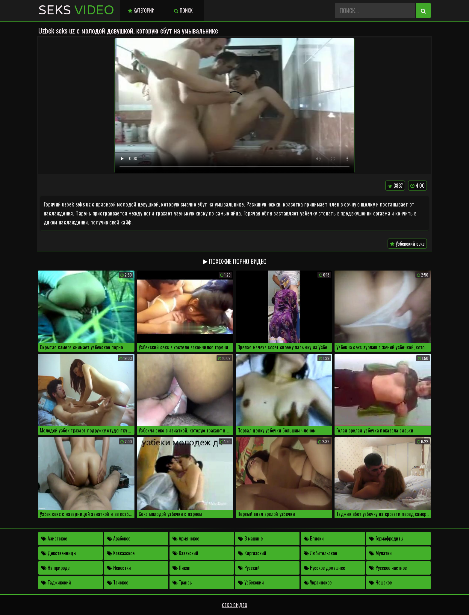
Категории (141, 10)
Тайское (117, 582)
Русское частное (388, 567)
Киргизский (252, 553)
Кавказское (120, 553)
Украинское (318, 582)
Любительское (320, 553)
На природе (55, 567)
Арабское (118, 538)
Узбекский (251, 582)
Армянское (186, 538)
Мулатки (380, 553)
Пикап (181, 567)
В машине (250, 538)
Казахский (185, 553)
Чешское (380, 582)
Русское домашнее (324, 567)
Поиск (183, 10)
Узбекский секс (407, 243)
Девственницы (58, 553)
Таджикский (56, 582)
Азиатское (54, 538)
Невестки (119, 567)
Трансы (183, 582)
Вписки (314, 538)
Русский (249, 567)
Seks (76, 10)
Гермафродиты (386, 538)
